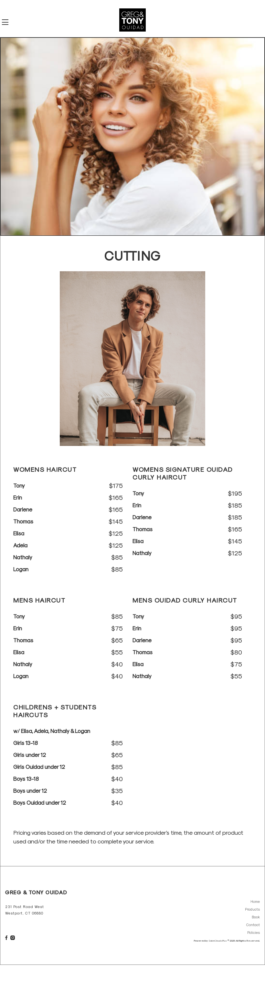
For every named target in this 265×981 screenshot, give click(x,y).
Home (255, 901)
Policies (253, 932)
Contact (253, 925)
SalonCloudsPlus (217, 940)
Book (256, 917)
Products (252, 909)
